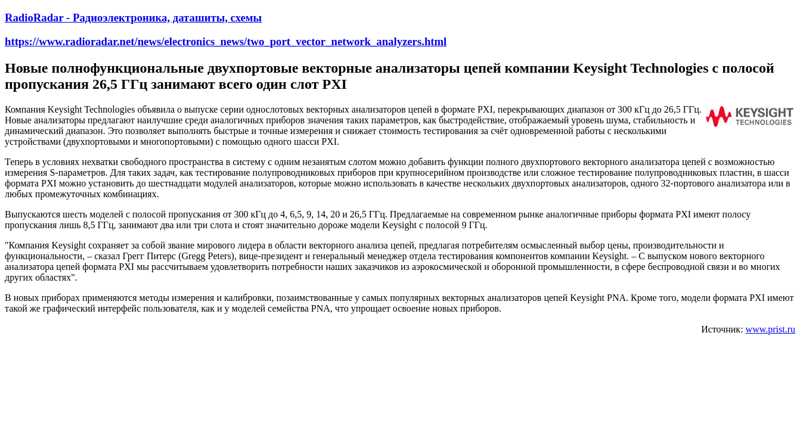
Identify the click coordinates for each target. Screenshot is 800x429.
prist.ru (781, 329)
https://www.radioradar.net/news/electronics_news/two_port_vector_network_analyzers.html (225, 41)
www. (757, 329)
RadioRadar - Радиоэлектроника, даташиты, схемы (133, 17)
